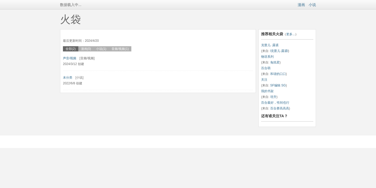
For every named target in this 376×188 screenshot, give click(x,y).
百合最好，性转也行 (275, 102)
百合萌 (266, 68)
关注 (264, 79)
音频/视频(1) (120, 49)
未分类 (67, 77)
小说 (312, 5)
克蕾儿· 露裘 (270, 45)
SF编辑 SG (278, 85)
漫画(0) (86, 49)
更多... (290, 34)
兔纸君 (275, 62)
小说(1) (101, 49)
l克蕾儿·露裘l (279, 51)
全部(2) (71, 49)
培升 (273, 97)
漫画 (301, 5)
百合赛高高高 (279, 108)
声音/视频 (69, 58)
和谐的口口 (278, 74)
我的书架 (267, 91)
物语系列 (267, 56)
